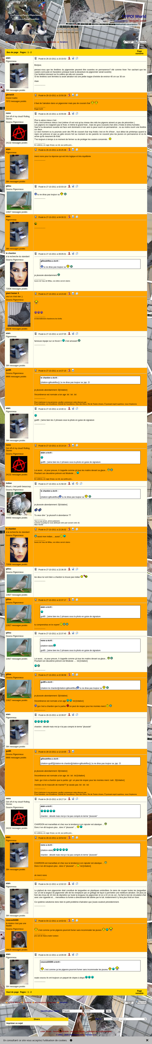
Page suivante (140, 52)
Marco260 (134, 21)
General (27, 42)
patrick (143, 21)
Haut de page (12, 992)
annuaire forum (77, 1031)
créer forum (45, 1031)
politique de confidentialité (99, 1031)
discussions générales (45, 42)
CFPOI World (14, 42)
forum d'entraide (61, 1031)
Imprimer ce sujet (14, 1023)
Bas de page (12, 52)
